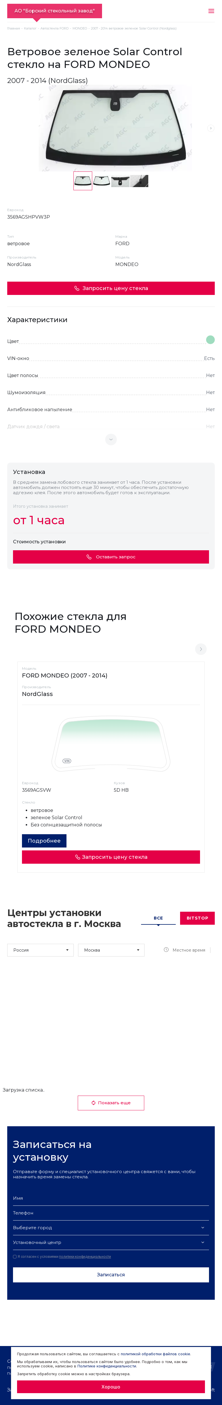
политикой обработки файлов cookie (155, 1354)
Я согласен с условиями (62, 1257)
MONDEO (80, 28)
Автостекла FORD (54, 28)
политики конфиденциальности (85, 1256)
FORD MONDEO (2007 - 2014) (65, 675)
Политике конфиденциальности (106, 1366)
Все (158, 918)
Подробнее (44, 841)
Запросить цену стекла (111, 288)
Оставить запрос (111, 557)
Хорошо (110, 1387)
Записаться (111, 1274)
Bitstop (197, 918)
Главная (13, 28)
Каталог (30, 28)
